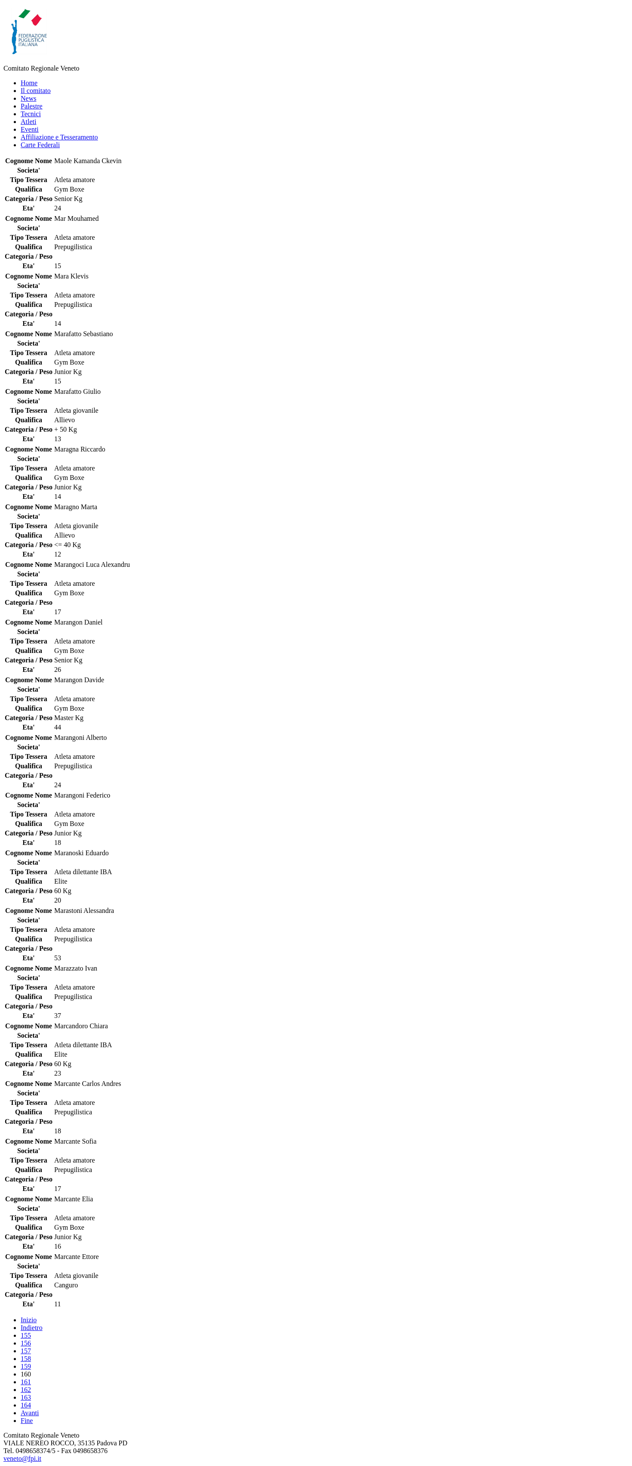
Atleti (28, 121)
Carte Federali (40, 144)
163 (26, 1397)
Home (29, 83)
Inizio (29, 1320)
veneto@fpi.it (22, 1458)
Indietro (32, 1327)
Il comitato (36, 90)
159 (26, 1366)
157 (26, 1351)
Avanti (30, 1413)
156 (26, 1343)
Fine (27, 1420)
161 (26, 1382)
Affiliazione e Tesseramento (59, 137)
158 (26, 1358)
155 (26, 1335)
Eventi (30, 129)
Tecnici (31, 114)
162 (26, 1389)
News (28, 98)
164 (26, 1405)
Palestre (32, 106)
